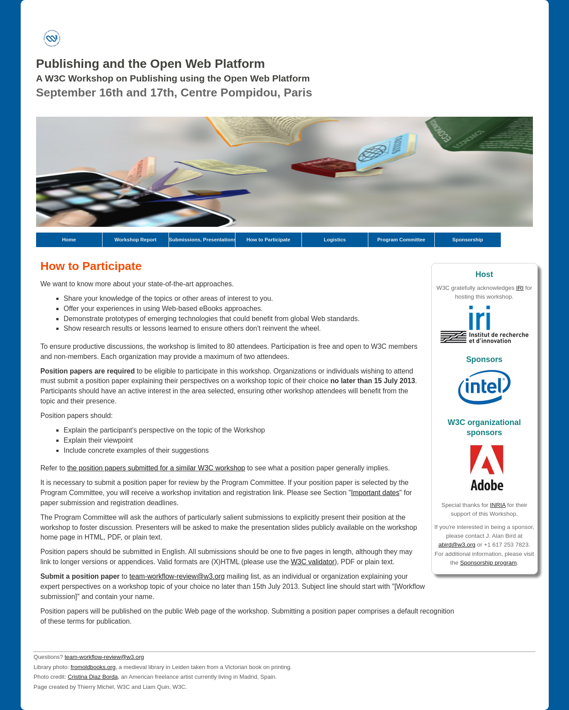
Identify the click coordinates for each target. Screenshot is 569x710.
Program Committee (401, 239)
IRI (520, 288)
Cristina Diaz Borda (93, 676)
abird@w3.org (456, 544)
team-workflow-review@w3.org (177, 576)
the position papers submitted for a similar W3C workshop (156, 468)
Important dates (375, 492)
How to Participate (268, 239)
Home (69, 239)
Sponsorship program (488, 562)
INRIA (498, 505)
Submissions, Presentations (202, 239)
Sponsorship (467, 239)
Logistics (335, 239)
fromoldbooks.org (93, 667)
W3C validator (312, 562)
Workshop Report (135, 239)
